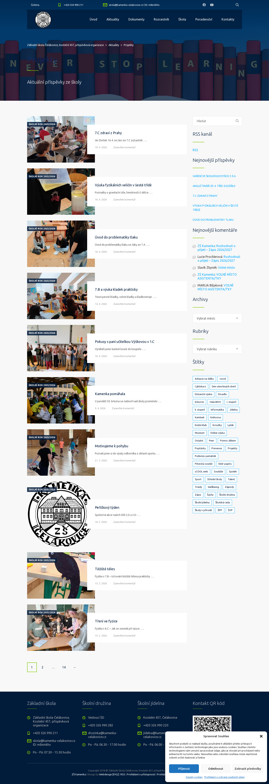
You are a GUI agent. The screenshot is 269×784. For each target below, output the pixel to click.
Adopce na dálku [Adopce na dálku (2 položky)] (204, 378)
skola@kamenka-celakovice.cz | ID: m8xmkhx (134, 4)
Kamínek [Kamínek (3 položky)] (200, 417)
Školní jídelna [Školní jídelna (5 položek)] (202, 502)
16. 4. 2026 (101, 199)
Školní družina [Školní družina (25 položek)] (227, 494)
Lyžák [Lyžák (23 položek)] (231, 425)
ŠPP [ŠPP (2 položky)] (220, 510)
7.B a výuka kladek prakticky (116, 289)
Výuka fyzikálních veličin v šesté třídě (123, 185)
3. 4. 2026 (100, 408)
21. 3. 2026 (101, 460)
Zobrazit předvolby (248, 768)
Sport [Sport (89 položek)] (198, 479)
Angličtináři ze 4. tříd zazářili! (214, 185)
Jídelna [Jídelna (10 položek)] (234, 409)
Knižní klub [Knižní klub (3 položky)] (201, 425)
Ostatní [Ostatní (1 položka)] (199, 440)
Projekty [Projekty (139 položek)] (232, 448)
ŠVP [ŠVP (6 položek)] (230, 510)
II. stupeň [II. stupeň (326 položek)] (200, 409)
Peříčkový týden (107, 507)
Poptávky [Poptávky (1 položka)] (200, 448)
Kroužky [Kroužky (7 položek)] (217, 425)
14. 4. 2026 (101, 304)
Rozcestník (161, 19)
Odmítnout (215, 768)
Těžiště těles (105, 569)
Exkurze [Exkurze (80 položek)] (199, 402)
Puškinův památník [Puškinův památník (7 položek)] (205, 456)
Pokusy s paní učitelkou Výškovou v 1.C (124, 341)
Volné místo (226, 267)
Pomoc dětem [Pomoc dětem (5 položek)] (228, 440)
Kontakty (228, 19)
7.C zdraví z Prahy (108, 133)
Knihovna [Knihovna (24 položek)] (215, 417)
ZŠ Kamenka (206, 246)
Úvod (93, 19)
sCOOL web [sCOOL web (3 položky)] (201, 471)
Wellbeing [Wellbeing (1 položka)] (213, 487)
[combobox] (217, 318)
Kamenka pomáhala (110, 394)
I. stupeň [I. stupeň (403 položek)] (231, 402)
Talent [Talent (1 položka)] (231, 479)
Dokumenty (136, 19)
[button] (261, 736)
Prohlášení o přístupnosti (141, 774)
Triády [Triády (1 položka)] (198, 487)
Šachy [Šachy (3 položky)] (210, 494)
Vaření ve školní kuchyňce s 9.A (214, 176)
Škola (182, 19)
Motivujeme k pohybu (111, 446)
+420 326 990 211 (73, 4)
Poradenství (203, 19)
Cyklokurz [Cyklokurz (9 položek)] (200, 386)
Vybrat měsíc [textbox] (206, 318)
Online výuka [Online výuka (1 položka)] (217, 432)
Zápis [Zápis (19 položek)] (198, 494)
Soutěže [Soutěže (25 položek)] (218, 471)
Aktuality (113, 19)
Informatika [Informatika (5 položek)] (217, 409)
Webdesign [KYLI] (109, 774)
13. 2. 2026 (101, 583)
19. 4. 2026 (101, 147)
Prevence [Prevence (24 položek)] (216, 448)
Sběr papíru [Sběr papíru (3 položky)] (225, 463)
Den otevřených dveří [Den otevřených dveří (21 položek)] (224, 386)
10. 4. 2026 (101, 356)
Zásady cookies (194, 777)
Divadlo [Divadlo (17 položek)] (222, 394)
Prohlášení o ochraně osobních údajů (224, 777)
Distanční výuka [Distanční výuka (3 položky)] (203, 394)
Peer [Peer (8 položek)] (211, 440)
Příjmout (184, 768)
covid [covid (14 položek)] (223, 378)
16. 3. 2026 (101, 522)
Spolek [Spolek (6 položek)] (233, 471)
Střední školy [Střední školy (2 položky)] (214, 479)
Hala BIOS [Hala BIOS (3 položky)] (215, 402)
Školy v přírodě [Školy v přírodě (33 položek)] (203, 510)
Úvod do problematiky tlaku (116, 237)
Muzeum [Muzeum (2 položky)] (200, 432)
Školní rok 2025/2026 (42, 124)
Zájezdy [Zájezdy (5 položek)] (229, 487)
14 (64, 667)
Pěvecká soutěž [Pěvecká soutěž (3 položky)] (203, 463)
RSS (195, 150)
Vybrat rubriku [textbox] (207, 349)
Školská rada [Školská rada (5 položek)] (222, 502)
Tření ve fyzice (106, 621)
